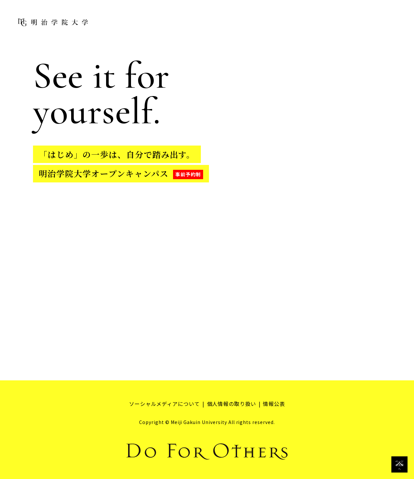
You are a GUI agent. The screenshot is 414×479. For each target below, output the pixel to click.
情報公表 (274, 404)
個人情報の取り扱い (231, 404)
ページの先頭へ (399, 464)
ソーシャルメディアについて (164, 404)
